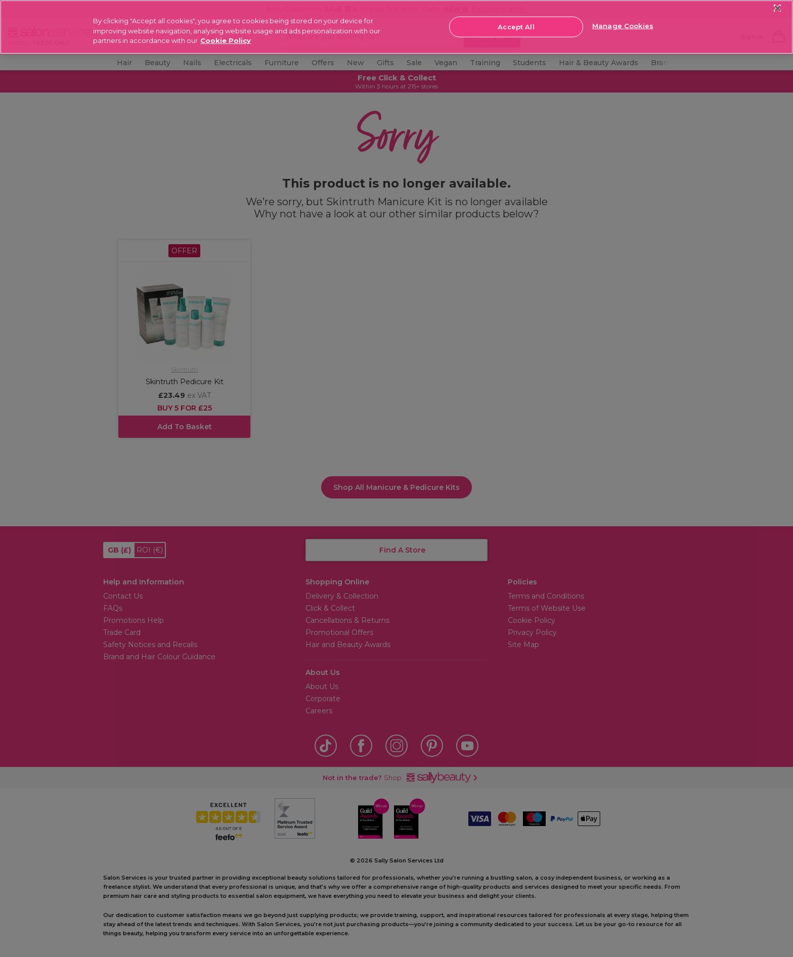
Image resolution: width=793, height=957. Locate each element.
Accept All (516, 26)
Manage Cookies (622, 26)
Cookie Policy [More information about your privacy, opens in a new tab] (225, 40)
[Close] (777, 8)
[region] (396, 27)
